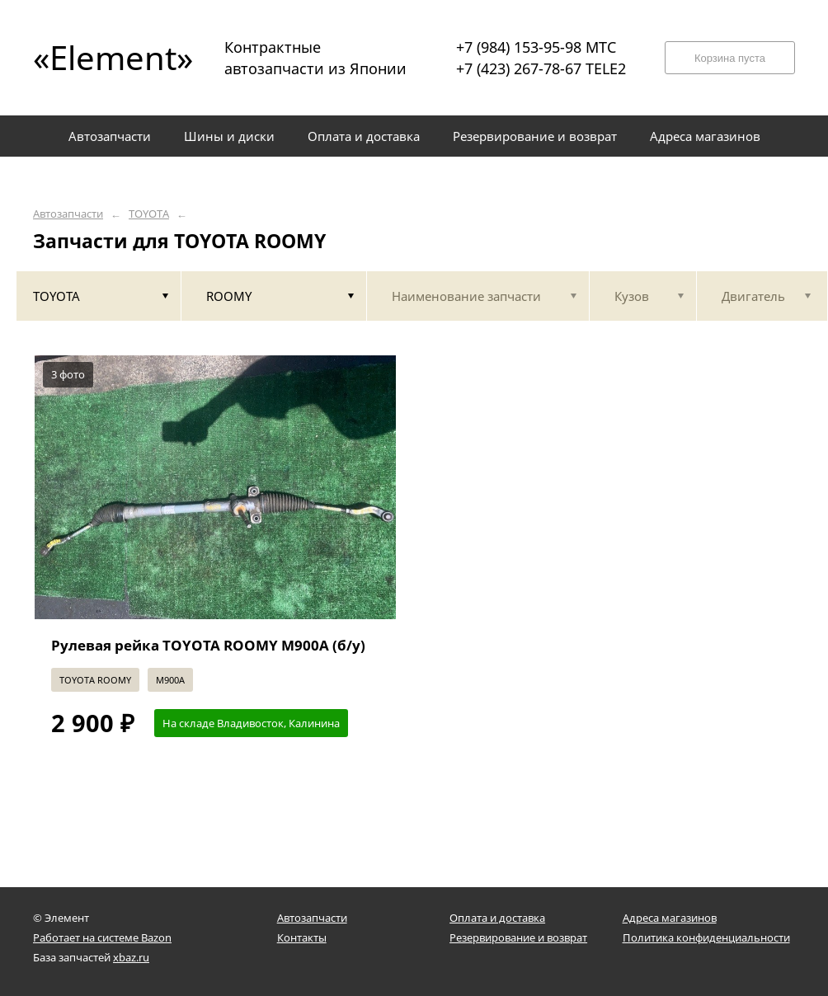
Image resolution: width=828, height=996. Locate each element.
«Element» (107, 57)
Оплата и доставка (497, 917)
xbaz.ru (131, 957)
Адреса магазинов (670, 917)
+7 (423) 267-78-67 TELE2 (541, 68)
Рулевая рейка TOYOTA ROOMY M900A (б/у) (208, 645)
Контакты (302, 937)
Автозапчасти (68, 214)
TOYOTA (149, 214)
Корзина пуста (729, 58)
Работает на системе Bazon (102, 937)
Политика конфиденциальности (706, 937)
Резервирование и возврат (518, 937)
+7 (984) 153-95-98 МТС (536, 47)
